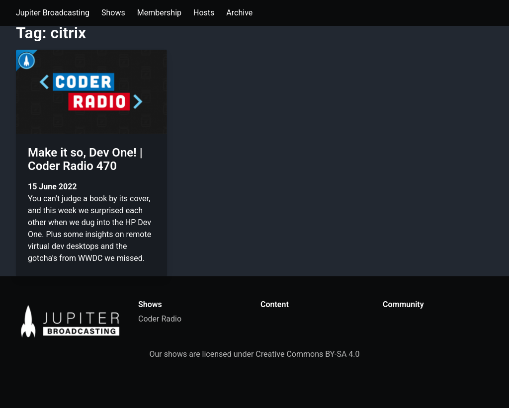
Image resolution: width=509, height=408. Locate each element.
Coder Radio (159, 319)
